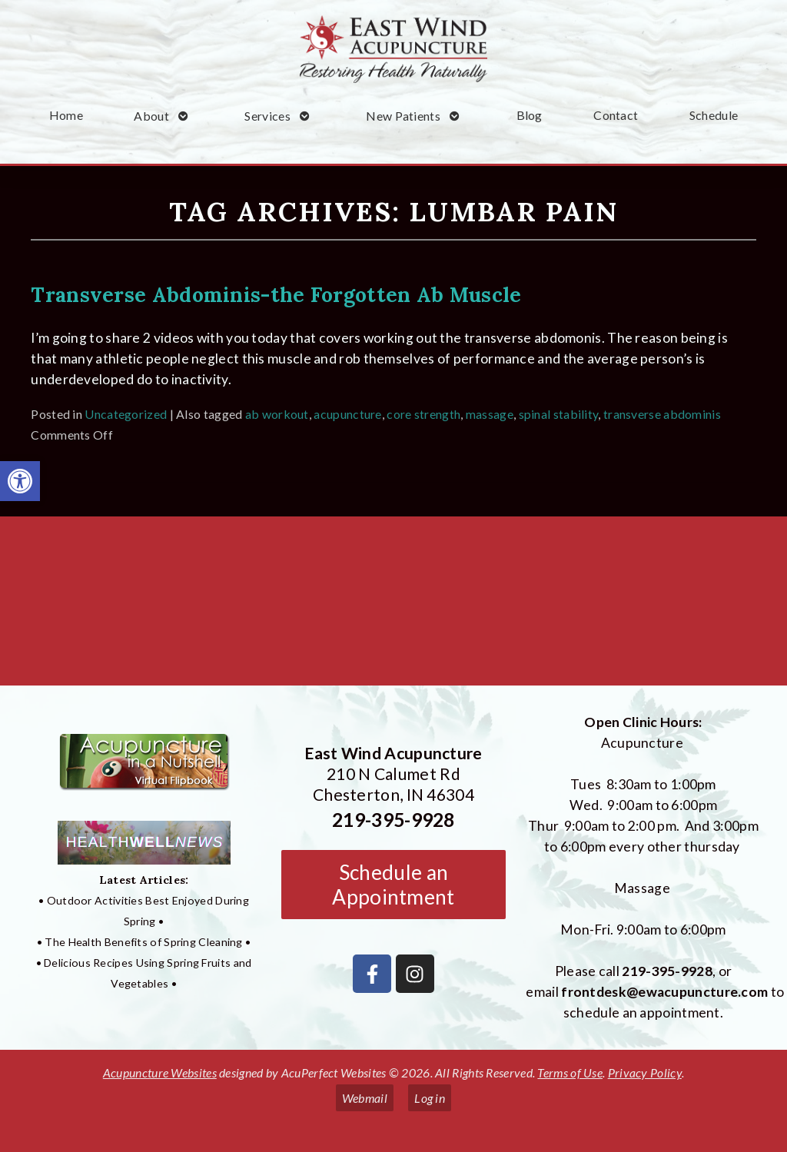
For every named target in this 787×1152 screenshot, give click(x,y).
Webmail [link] (364, 1098)
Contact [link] (615, 115)
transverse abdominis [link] (662, 414)
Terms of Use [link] (570, 1072)
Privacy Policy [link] (645, 1072)
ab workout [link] (277, 414)
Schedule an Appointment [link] (393, 884)
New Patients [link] (403, 115)
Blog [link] (529, 115)
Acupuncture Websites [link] (160, 1072)
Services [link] (267, 115)
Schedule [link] (713, 115)
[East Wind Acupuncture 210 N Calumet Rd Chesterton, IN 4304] (393, 607)
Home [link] (66, 115)
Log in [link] (429, 1098)
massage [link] (489, 414)
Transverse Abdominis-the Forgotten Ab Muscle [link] (276, 294)
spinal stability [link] (559, 414)
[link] (20, 481)
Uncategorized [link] (126, 414)
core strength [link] (423, 414)
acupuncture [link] (347, 414)
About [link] (151, 115)
